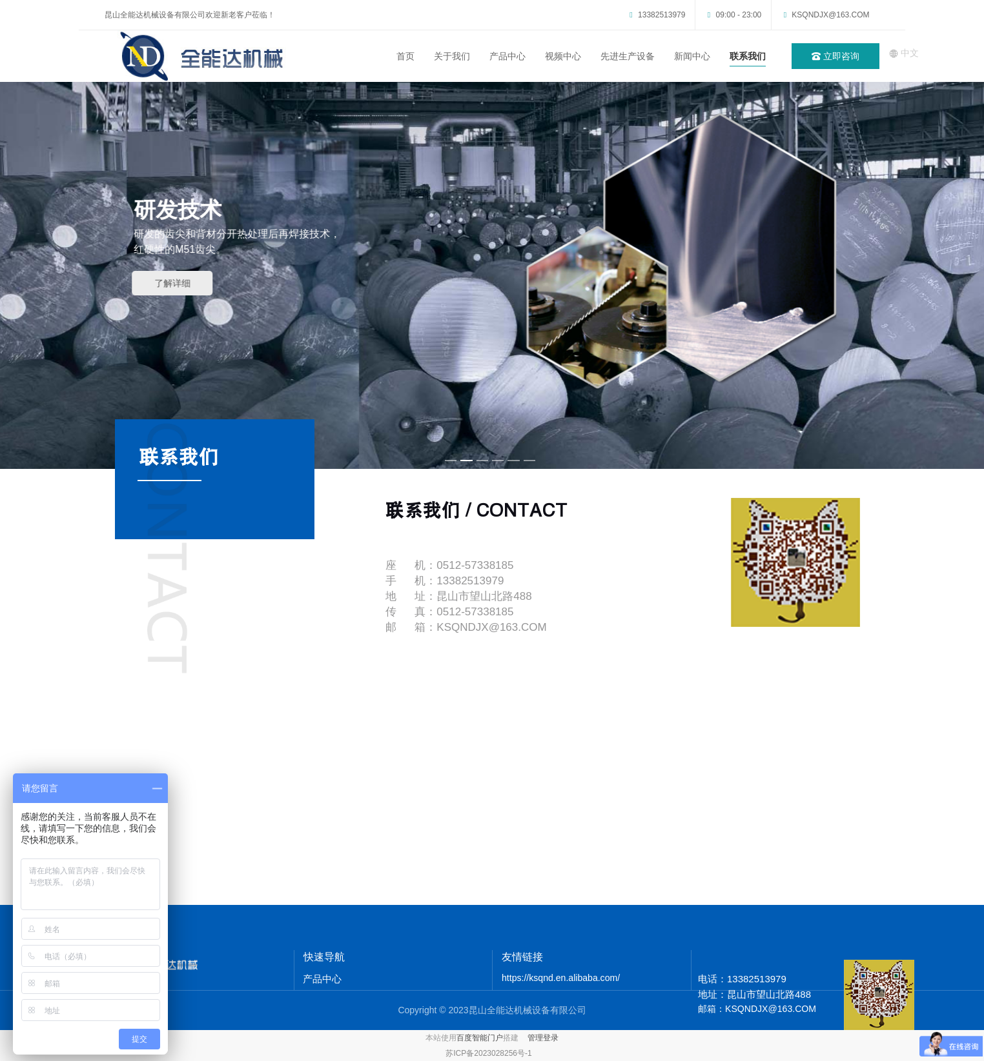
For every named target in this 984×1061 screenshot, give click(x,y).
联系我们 (748, 56)
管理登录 (543, 1037)
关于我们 (452, 56)
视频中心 (563, 56)
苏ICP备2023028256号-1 (488, 1053)
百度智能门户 (479, 1037)
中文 (904, 53)
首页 (405, 56)
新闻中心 (692, 56)
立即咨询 (835, 56)
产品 (312, 978)
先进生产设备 (627, 56)
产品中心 (507, 56)
